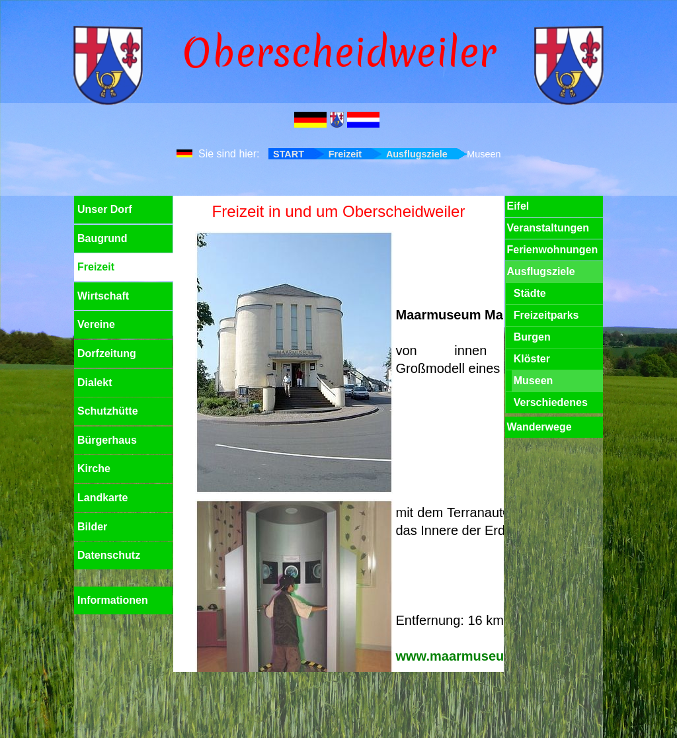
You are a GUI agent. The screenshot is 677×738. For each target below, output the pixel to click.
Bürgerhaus (107, 440)
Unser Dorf (104, 209)
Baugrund (102, 238)
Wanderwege (538, 426)
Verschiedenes (551, 402)
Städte (530, 293)
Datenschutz (108, 555)
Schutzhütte (107, 411)
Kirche (93, 468)
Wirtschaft (103, 296)
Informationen (112, 600)
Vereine (96, 324)
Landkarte (102, 497)
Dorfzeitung (106, 353)
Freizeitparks (546, 315)
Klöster (532, 358)
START (288, 154)
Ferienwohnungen (552, 249)
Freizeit (345, 154)
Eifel (517, 206)
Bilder (92, 526)
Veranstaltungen (547, 227)
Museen (533, 380)
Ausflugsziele (417, 154)
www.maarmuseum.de (465, 656)
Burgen (532, 337)
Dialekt (94, 382)
